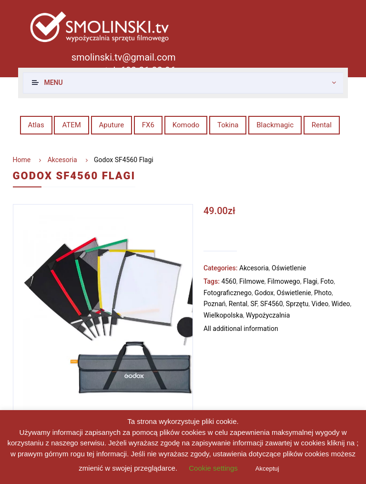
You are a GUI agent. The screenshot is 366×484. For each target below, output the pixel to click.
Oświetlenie (289, 268)
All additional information (240, 328)
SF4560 (271, 304)
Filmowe (251, 281)
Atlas (36, 125)
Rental (322, 125)
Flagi (310, 281)
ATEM (71, 125)
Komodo (186, 125)
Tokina (227, 125)
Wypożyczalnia (268, 315)
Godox (264, 293)
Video (320, 304)
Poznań (214, 304)
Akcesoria (62, 160)
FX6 (148, 125)
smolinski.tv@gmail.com (123, 57)
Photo (323, 293)
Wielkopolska (223, 315)
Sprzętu (297, 304)
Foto (327, 281)
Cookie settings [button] (213, 468)
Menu (53, 82)
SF (253, 304)
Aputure (111, 125)
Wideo (340, 304)
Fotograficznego (227, 293)
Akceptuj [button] (267, 468)
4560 (228, 281)
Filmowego (283, 281)
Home (22, 160)
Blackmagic (275, 125)
